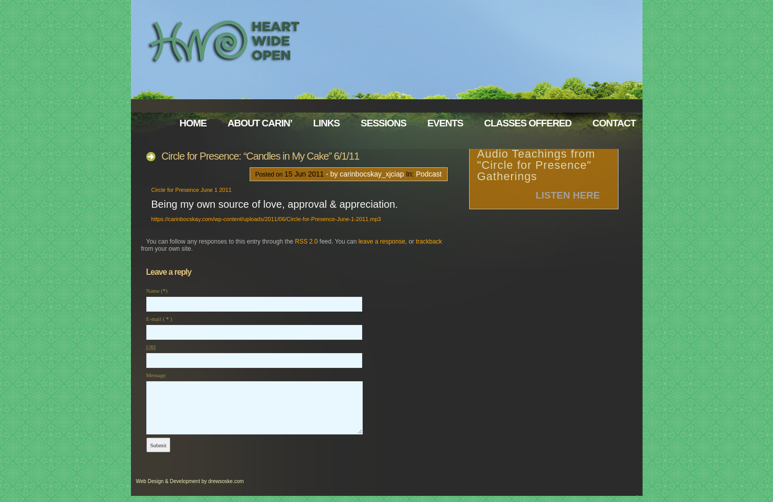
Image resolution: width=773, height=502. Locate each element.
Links (326, 123)
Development (185, 481)
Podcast (429, 174)
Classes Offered (527, 123)
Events (445, 123)
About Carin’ (260, 123)
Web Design (150, 481)
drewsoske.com (226, 481)
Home (193, 123)
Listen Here (568, 195)
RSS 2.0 (306, 241)
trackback (429, 241)
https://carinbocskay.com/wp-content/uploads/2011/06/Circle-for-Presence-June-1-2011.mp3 (266, 219)
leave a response (382, 241)
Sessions (383, 123)
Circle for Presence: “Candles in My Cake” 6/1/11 (261, 156)
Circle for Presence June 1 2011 (191, 190)
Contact (613, 123)
